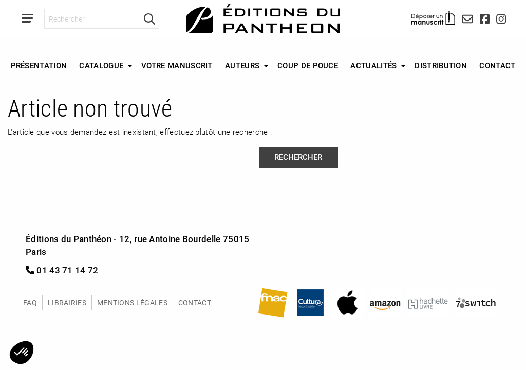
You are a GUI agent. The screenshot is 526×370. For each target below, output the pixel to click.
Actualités (373, 65)
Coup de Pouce (307, 65)
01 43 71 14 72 (62, 270)
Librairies (67, 302)
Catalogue (101, 65)
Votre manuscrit (177, 65)
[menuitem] (38, 65)
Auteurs (242, 65)
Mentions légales (132, 302)
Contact (497, 65)
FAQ (30, 302)
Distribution (441, 65)
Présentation (39, 65)
